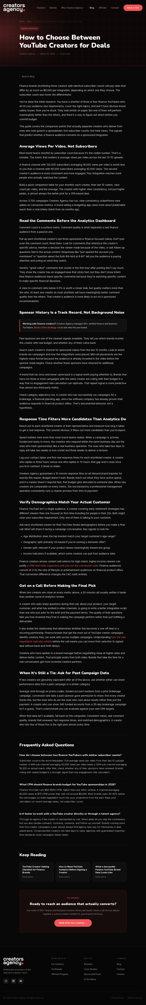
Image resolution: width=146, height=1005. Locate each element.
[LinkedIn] (13, 981)
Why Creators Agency (73, 8)
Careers (121, 974)
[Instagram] (6, 981)
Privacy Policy (117, 998)
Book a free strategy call (47, 327)
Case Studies (90, 969)
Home (22, 21)
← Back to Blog (26, 76)
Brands (53, 8)
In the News (90, 979)
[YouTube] (20, 981)
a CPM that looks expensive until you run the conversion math (62, 565)
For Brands (56, 969)
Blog (92, 8)
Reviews (88, 964)
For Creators (57, 964)
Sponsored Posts (92, 974)
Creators (41, 8)
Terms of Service (135, 998)
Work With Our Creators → (73, 923)
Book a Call (133, 7)
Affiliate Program (59, 974)
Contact (115, 8)
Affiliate (103, 8)
